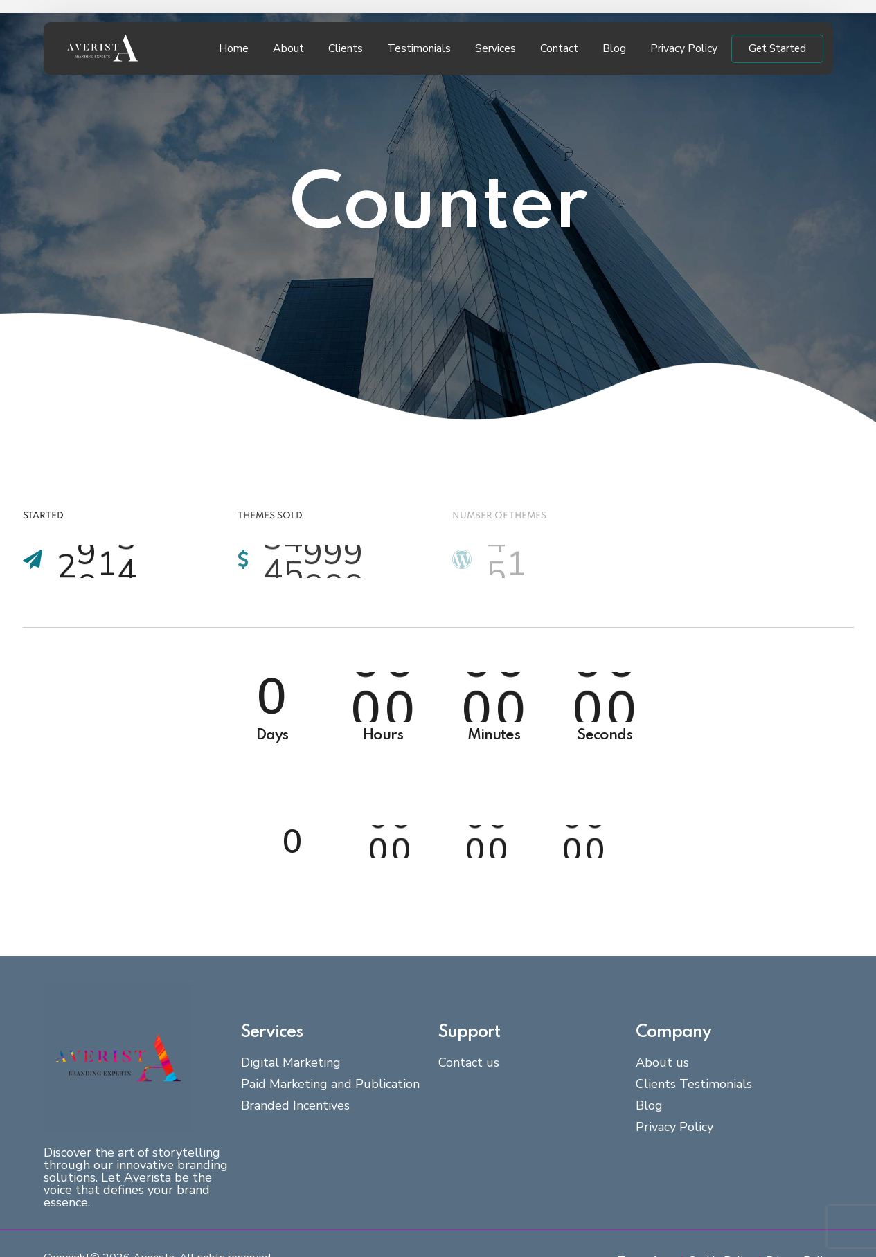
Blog (614, 48)
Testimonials (419, 48)
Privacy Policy (683, 48)
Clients (345, 48)
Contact (559, 48)
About (288, 48)
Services (495, 48)
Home (234, 48)
